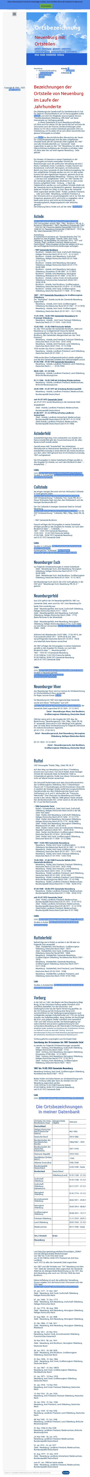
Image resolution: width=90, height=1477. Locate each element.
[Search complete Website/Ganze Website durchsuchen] (33, 1472)
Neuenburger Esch (42, 52)
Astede (38, 49)
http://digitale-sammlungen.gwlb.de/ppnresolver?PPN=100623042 (55, 551)
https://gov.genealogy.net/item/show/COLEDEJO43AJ (56, 496)
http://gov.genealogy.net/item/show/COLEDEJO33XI (56, 511)
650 (59, 695)
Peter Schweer (14, 90)
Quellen (37, 116)
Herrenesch (66, 49)
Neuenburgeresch (46, 73)
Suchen (66, 1473)
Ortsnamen (77, 207)
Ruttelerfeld (51, 55)
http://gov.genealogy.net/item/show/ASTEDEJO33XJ (56, 221)
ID (57, 695)
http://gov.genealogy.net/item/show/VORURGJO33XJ (61, 1098)
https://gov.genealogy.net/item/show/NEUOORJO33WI (57, 706)
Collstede (56, 49)
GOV (40, 137)
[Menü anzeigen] (14, 14)
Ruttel (42, 55)
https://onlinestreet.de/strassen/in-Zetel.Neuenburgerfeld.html (49, 676)
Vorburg (60, 55)
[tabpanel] (14, 89)
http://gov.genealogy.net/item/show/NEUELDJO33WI (61, 670)
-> (68, 68)
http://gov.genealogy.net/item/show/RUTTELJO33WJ (61, 919)
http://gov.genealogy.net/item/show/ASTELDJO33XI (60, 473)
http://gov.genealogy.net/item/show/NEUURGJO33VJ (56, 1287)
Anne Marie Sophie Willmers (69, 626)
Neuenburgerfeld (58, 52)
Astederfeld (47, 49)
